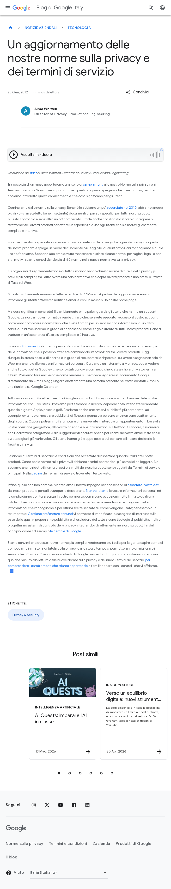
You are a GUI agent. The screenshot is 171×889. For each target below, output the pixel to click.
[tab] (59, 773)
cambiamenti (93, 184)
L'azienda (101, 843)
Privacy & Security (25, 615)
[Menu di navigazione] (7, 8)
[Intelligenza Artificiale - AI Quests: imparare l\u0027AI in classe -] (49, 713)
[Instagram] (33, 805)
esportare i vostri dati (143, 485)
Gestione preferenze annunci (50, 514)
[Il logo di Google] (16, 828)
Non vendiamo (97, 490)
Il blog (11, 857)
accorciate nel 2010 (121, 207)
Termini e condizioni (68, 843)
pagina (36, 473)
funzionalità (31, 346)
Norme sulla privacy (24, 843)
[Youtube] (60, 805)
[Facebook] (74, 805)
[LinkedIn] (87, 805)
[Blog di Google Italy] (10, 27)
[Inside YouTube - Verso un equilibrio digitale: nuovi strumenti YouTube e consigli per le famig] (120, 713)
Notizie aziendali (41, 28)
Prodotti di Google (134, 843)
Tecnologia (79, 28)
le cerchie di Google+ (66, 531)
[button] (137, 92)
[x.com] (47, 805)
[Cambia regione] (69, 872)
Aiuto (15, 873)
